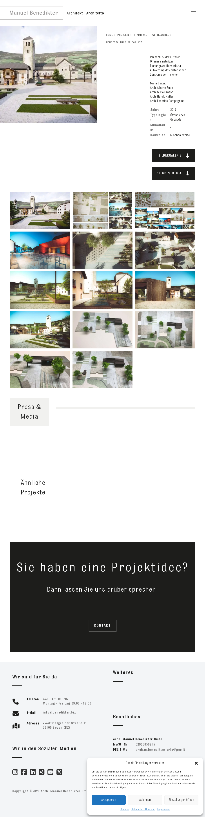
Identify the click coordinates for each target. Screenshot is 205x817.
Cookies (124, 809)
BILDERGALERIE (173, 155)
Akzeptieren (108, 800)
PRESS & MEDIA (172, 173)
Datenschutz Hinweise (143, 809)
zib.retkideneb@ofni (59, 712)
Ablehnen (145, 800)
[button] (196, 763)
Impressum (163, 809)
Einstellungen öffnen (181, 800)
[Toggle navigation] (194, 13)
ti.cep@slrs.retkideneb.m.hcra (161, 750)
